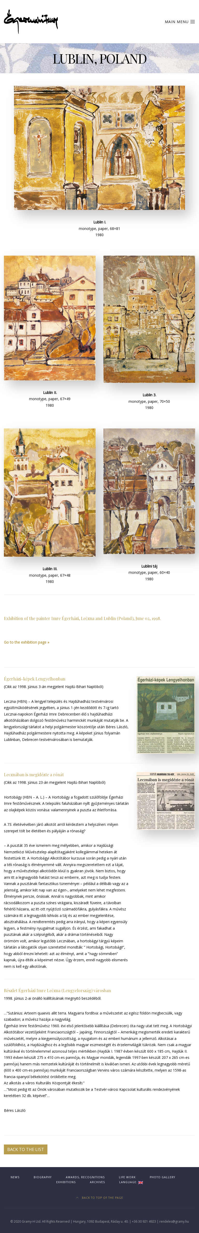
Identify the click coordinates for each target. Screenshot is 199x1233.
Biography (43, 1177)
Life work (127, 1177)
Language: (131, 1182)
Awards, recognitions (85, 1177)
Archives (97, 1182)
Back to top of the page (99, 1198)
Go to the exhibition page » (26, 642)
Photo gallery (162, 1177)
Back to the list (25, 1149)
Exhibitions (66, 1182)
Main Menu (180, 21)
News (15, 1177)
